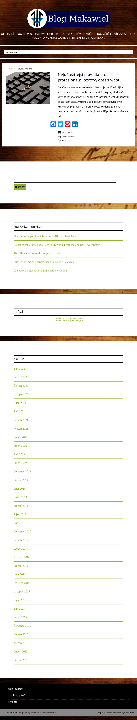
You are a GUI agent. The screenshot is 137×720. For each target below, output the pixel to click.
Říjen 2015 (20, 600)
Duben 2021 (20, 437)
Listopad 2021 (22, 394)
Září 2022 (19, 368)
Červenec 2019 (22, 471)
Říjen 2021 (20, 403)
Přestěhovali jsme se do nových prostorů (37, 253)
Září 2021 (19, 411)
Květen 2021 (21, 428)
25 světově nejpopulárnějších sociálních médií (40, 270)
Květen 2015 (21, 643)
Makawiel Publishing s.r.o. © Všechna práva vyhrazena (29, 712)
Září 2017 (19, 523)
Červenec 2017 (22, 531)
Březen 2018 (21, 505)
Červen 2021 (21, 420)
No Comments (68, 136)
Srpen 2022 (20, 377)
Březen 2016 (21, 565)
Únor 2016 (20, 574)
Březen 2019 (21, 480)
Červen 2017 (21, 540)
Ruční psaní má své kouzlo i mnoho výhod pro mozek (44, 262)
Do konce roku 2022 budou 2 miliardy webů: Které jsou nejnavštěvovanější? (57, 244)
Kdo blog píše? (16, 695)
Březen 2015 (21, 660)
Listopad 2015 (22, 591)
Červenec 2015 (22, 625)
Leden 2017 (20, 548)
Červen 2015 (21, 634)
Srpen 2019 (20, 463)
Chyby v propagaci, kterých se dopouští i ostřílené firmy (45, 236)
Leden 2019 (20, 497)
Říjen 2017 (20, 514)
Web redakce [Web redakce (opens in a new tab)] (15, 688)
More (64, 140)
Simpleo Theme (104, 712)
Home (9, 68)
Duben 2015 (20, 651)
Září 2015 (19, 608)
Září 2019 (19, 454)
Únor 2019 (20, 488)
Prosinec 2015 (22, 583)
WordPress (129, 712)
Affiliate (12, 702)
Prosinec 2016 (22, 557)
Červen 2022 (21, 385)
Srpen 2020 (20, 445)
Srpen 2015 (20, 617)
